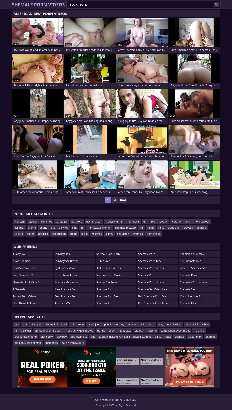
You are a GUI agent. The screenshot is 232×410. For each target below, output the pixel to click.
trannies (138, 234)
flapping (152, 330)
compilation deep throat (175, 330)
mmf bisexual (23, 330)
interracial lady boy (197, 324)
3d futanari (195, 336)
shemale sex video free (152, 289)
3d (82, 227)
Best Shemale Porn (66, 296)
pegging (211, 336)
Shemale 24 (103, 303)
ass (53, 227)
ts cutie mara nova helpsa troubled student (125, 336)
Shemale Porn (104, 289)
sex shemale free (190, 261)
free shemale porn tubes (153, 303)
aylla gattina (147, 324)
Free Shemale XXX (23, 275)
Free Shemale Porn (66, 289)
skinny (109, 234)
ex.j (17, 324)
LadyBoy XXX (62, 254)
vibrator (176, 221)
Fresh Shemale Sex (66, 275)
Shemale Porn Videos (151, 268)
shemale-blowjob (125, 227)
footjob (163, 221)
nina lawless (174, 324)
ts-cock (19, 234)
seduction (123, 234)
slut (74, 227)
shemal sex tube (106, 282)
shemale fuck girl (56, 324)
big (153, 221)
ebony (43, 227)
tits (141, 227)
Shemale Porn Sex (107, 296)
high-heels (133, 221)
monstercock (201, 221)
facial (84, 234)
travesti (188, 227)
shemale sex (187, 289)
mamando (51, 343)
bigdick (33, 221)
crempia (179, 336)
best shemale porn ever (152, 296)
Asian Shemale (21, 261)
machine (199, 330)
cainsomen (77, 324)
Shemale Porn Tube (150, 261)
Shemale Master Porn (68, 282)
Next (123, 199)
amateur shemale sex (193, 268)
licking (73, 234)
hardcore (76, 221)
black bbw (47, 336)
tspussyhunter (114, 221)
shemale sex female (192, 254)
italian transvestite (73, 343)
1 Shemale (19, 289)
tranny (101, 330)
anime (32, 227)
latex (168, 336)
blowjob (63, 227)
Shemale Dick (188, 303)
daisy (158, 336)
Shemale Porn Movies (109, 275)
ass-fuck (19, 227)
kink (187, 221)
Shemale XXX (62, 303)
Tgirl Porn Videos (65, 268)
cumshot (46, 221)
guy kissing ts (79, 336)
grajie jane (94, 324)
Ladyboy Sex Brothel (67, 261)
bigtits (30, 234)
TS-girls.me (103, 261)
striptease (62, 221)
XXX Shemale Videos (108, 268)
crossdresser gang (26, 336)
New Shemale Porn (24, 303)
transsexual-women (99, 227)
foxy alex (125, 330)
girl (145, 221)
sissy (161, 227)
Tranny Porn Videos (24, 296)
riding (150, 227)
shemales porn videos (193, 282)
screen (132, 324)
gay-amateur (94, 221)
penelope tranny (114, 324)
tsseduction (59, 234)
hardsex (43, 234)
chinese (201, 227)
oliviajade (36, 324)
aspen (112, 330)
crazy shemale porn (192, 296)
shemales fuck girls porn (28, 282)
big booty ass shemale (28, 343)
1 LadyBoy (19, 254)
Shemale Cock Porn (108, 254)
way (161, 324)
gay (25, 324)
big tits (139, 330)
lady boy (62, 336)
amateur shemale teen (48, 330)
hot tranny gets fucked (79, 330)
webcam (20, 221)
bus (93, 336)
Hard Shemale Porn (24, 268)
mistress (97, 234)
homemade (154, 234)
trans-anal (174, 227)
